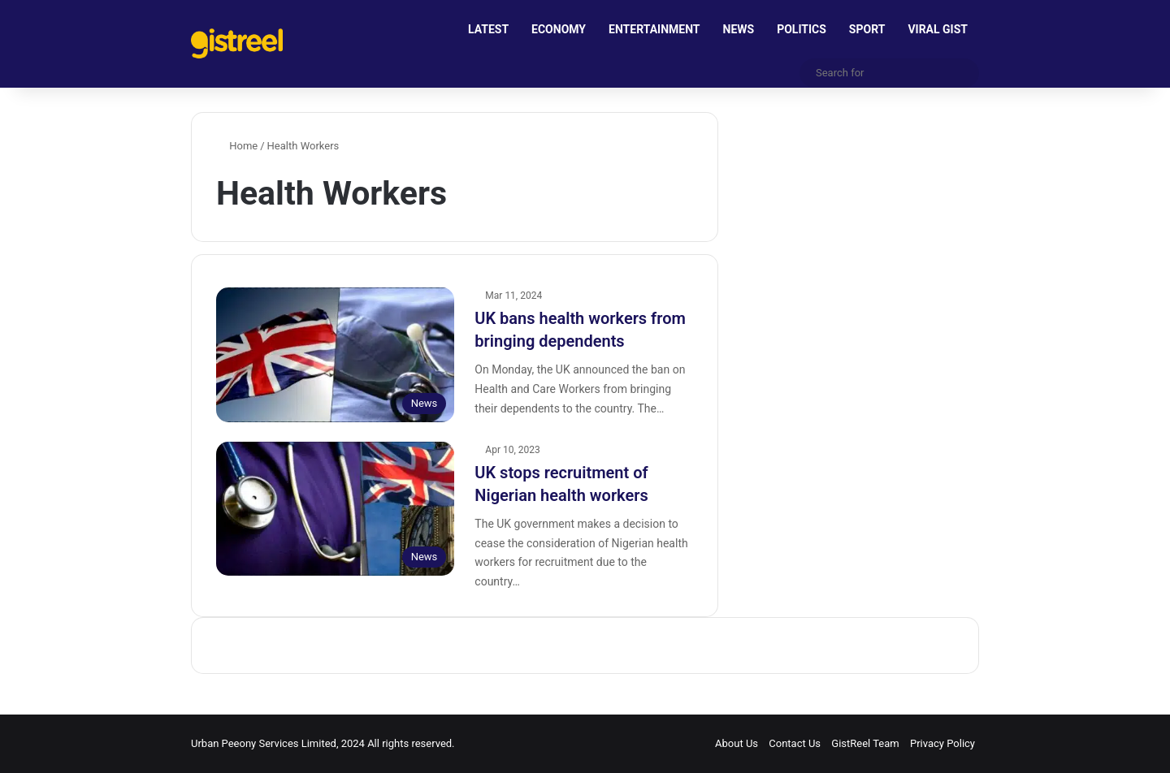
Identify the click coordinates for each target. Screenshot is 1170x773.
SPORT (867, 29)
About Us (736, 743)
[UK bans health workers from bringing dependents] (335, 354)
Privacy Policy (942, 743)
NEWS (739, 29)
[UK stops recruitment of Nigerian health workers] (335, 509)
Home (237, 146)
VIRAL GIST (938, 29)
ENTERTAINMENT (654, 29)
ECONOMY (558, 29)
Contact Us (795, 743)
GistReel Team (865, 743)
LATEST (488, 29)
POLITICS (801, 29)
